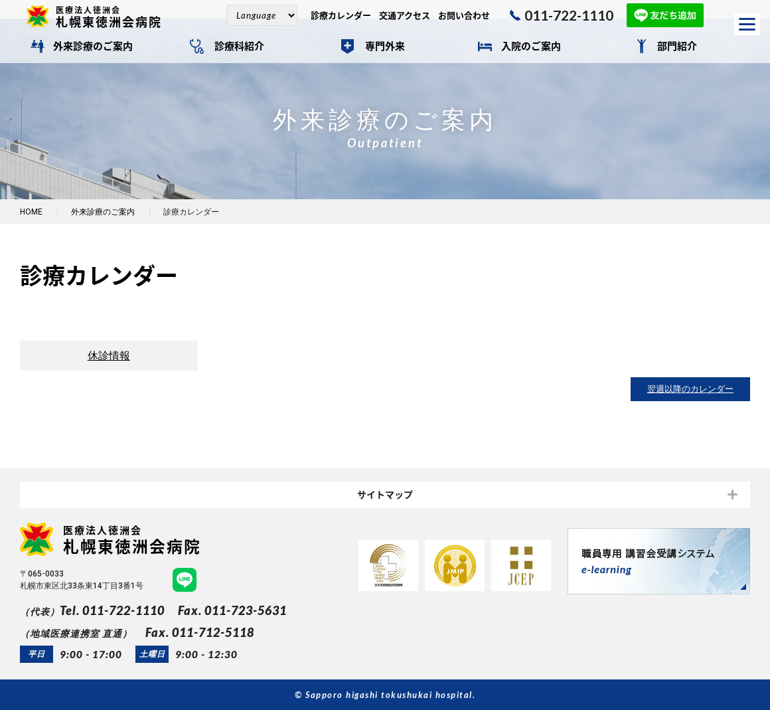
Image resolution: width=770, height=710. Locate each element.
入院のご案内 (531, 46)
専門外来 (385, 46)
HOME (31, 212)
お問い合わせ (464, 16)
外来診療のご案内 (93, 46)
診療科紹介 (239, 46)
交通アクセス (404, 16)
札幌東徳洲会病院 (114, 16)
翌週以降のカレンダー (690, 390)
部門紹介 (677, 46)
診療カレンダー (341, 16)
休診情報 (109, 355)
